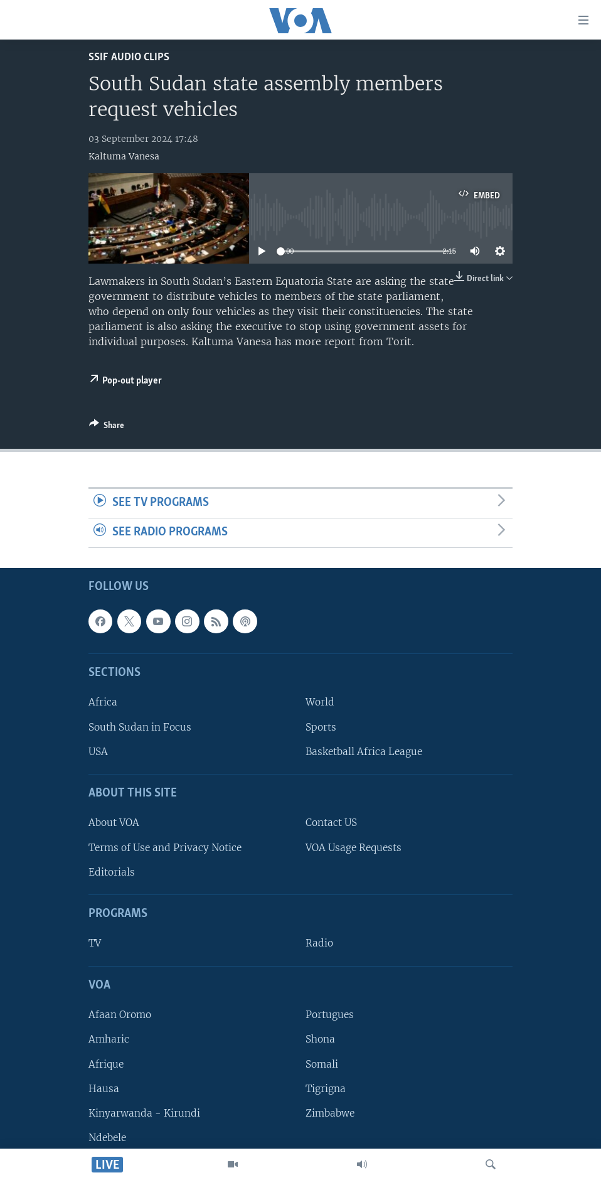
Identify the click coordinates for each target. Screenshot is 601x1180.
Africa (102, 702)
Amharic (108, 1039)
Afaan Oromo (119, 1015)
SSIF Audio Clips (128, 57)
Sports (321, 726)
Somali (322, 1064)
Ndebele (107, 1138)
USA (98, 752)
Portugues (330, 1015)
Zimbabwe (330, 1113)
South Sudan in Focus (139, 726)
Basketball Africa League (364, 752)
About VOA (113, 823)
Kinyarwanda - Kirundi (144, 1113)
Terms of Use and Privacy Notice (165, 847)
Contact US (331, 823)
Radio (319, 943)
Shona (320, 1039)
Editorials (111, 872)
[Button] (106, 427)
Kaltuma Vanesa (123, 156)
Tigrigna (326, 1088)
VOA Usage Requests (354, 847)
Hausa (103, 1088)
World (320, 702)
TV (94, 943)
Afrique (106, 1064)
